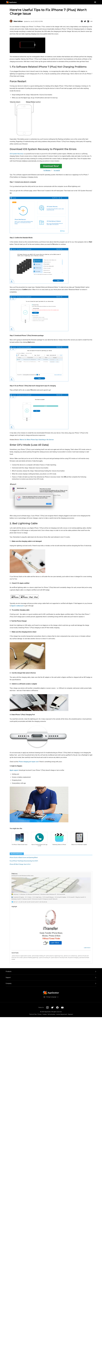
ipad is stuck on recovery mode (59, 957)
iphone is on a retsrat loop (70, 955)
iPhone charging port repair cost (28, 761)
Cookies (44, 1014)
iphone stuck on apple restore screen (21, 955)
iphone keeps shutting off (38, 955)
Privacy (40, 1014)
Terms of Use (33, 1014)
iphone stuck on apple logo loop (54, 955)
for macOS (57, 170)
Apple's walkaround (17, 606)
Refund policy (51, 1014)
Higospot (70, 1014)
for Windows (47, 170)
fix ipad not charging (73, 957)
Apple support (14, 770)
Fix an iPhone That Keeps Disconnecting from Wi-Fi (24, 861)
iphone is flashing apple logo (30, 957)
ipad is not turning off (44, 957)
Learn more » (87, 947)
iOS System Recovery (16, 154)
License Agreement (61, 1014)
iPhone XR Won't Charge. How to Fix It (20, 864)
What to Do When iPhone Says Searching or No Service (36, 439)
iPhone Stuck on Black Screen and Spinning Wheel (24, 857)
